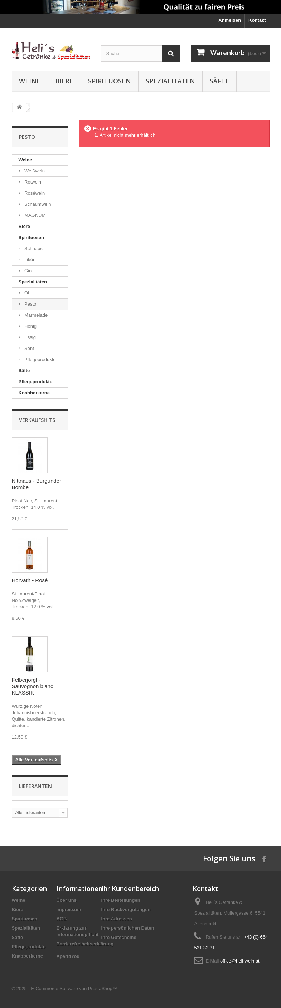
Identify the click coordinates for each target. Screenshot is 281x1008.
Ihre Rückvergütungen (126, 909)
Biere (64, 81)
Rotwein (32, 182)
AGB (62, 918)
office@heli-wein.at (240, 961)
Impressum (69, 909)
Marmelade (35, 315)
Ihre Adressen (116, 918)
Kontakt (257, 20)
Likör (29, 259)
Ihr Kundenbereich (130, 888)
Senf (28, 348)
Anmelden (229, 20)
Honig (30, 326)
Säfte (219, 81)
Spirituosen (109, 81)
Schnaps (33, 248)
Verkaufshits (37, 420)
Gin (27, 270)
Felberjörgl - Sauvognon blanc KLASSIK (32, 686)
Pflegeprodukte (39, 359)
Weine (29, 81)
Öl (26, 293)
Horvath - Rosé (30, 580)
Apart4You (68, 956)
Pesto (30, 304)
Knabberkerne (34, 392)
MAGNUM (34, 215)
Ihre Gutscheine (118, 937)
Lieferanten (35, 786)
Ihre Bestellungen (120, 900)
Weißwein (34, 171)
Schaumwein (37, 204)
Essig (29, 337)
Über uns (67, 900)
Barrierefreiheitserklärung (85, 943)
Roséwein (34, 193)
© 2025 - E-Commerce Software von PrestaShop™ (64, 988)
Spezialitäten (170, 81)
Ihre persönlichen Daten (127, 928)
